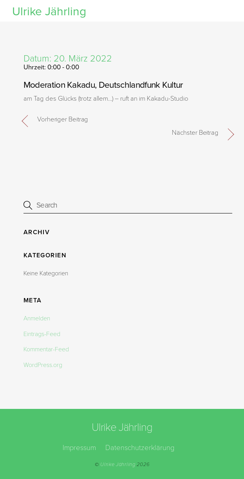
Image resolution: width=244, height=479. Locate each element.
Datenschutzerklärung (139, 447)
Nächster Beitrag (195, 133)
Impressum (79, 447)
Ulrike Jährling (118, 464)
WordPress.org (42, 365)
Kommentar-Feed (46, 349)
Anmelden (36, 318)
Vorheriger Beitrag (63, 119)
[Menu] (224, 10)
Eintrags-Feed (41, 334)
